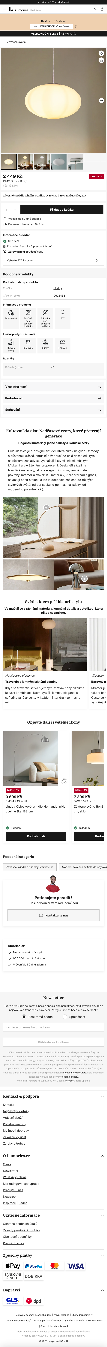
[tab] (53, 1120)
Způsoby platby (17, 1255)
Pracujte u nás (13, 1190)
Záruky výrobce (14, 1143)
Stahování (12, 409)
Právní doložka (13, 1243)
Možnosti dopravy (16, 1130)
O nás (7, 1164)
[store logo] (27, 8)
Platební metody (14, 1124)
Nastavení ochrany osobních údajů (33, 1315)
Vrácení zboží (12, 1118)
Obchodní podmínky (17, 1237)
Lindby (58, 288)
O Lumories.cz (16, 1156)
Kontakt (8, 1105)
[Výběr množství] (11, 209)
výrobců (70, 1080)
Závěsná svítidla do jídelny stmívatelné (29, 867)
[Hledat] (96, 8)
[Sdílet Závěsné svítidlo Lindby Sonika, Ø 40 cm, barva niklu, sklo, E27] (101, 60)
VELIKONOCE (51, 26)
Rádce (23, 1203)
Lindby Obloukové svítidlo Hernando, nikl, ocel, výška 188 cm (35, 808)
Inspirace (9, 1203)
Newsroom (10, 1197)
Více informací (15, 386)
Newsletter (10, 1171)
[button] (9, 162)
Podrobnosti (14, 398)
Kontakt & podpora (21, 1096)
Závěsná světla (16, 42)
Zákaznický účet (14, 1137)
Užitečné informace (21, 1215)
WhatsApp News (14, 1177)
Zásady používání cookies (21, 1230)
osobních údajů (70, 1076)
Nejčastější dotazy (16, 1111)
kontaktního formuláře (74, 1072)
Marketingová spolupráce (21, 1184)
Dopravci (11, 1290)
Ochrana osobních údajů (20, 1224)
